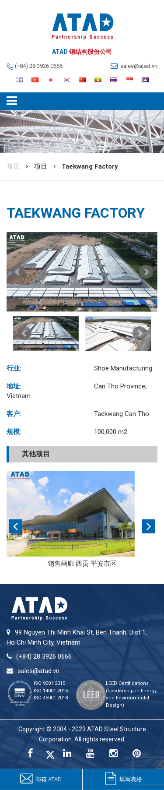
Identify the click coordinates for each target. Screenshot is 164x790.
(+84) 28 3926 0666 (39, 66)
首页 (13, 166)
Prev (18, 272)
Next (146, 272)
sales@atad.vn (138, 66)
